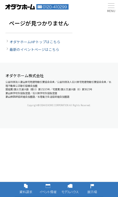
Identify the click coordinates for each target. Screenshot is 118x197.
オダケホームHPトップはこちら (35, 41)
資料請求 (26, 189)
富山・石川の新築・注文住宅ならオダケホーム (20, 7)
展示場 (92, 189)
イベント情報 (48, 189)
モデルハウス (70, 189)
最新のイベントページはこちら (34, 49)
